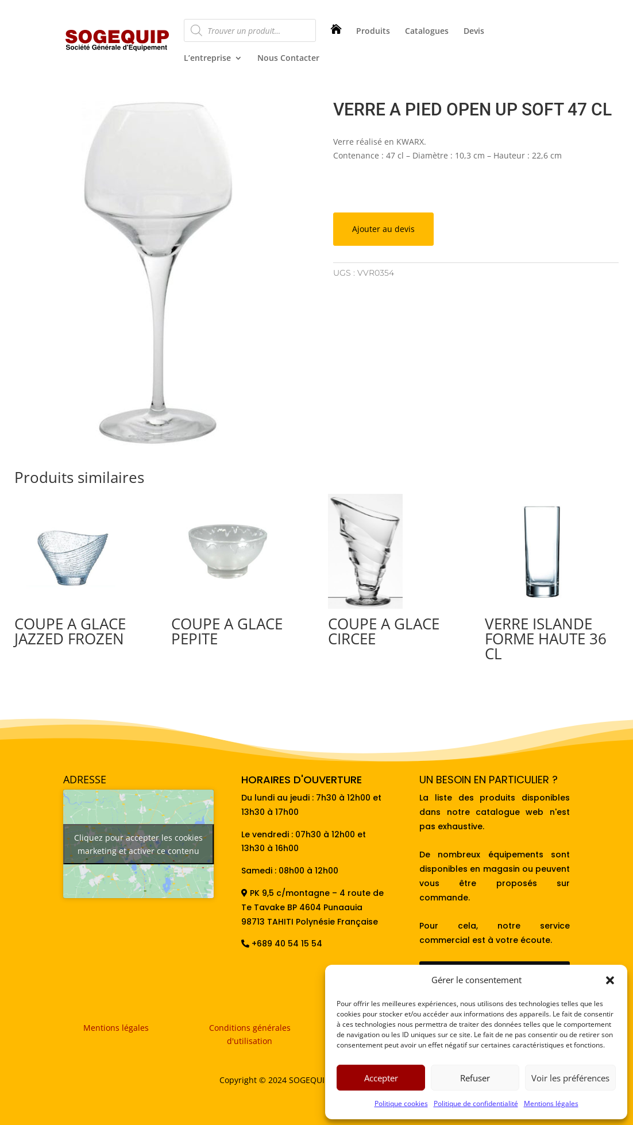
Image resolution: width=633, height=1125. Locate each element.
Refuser (475, 1078)
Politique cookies (401, 1103)
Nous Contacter (288, 58)
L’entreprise (207, 58)
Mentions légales (551, 1103)
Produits (373, 31)
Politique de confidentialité (476, 1103)
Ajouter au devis (383, 228)
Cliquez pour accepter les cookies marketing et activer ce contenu (138, 844)
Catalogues (427, 31)
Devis (474, 31)
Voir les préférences (570, 1078)
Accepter (381, 1078)
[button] (610, 980)
